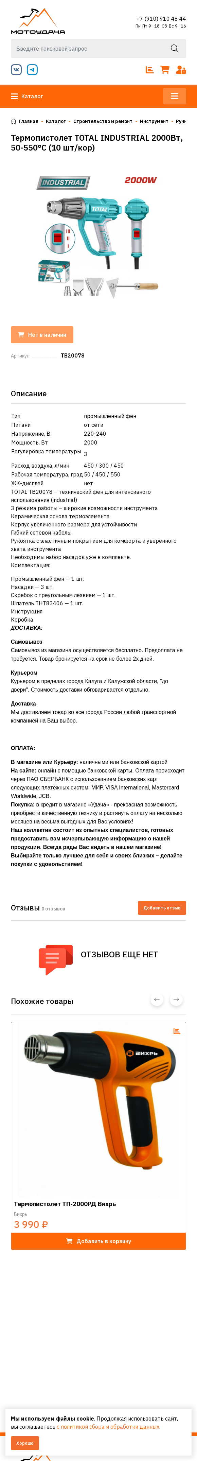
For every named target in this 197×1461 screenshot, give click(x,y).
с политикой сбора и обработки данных (108, 1426)
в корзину (98, 1241)
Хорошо (25, 1443)
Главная (24, 121)
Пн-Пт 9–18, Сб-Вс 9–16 (161, 26)
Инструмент (154, 121)
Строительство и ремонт (102, 121)
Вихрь (20, 1214)
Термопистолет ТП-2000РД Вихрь (65, 1204)
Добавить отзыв (162, 908)
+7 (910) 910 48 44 (161, 18)
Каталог (27, 96)
